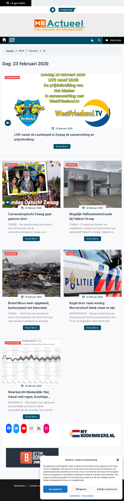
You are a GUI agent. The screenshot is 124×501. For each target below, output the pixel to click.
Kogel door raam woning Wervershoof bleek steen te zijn (92, 305)
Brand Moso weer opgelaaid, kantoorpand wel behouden (28, 305)
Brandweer (11, 254)
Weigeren (81, 489)
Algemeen (11, 165)
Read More (62, 146)
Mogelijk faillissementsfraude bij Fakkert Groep (90, 216)
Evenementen (12, 77)
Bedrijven (71, 165)
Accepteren (55, 489)
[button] (117, 459)
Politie (70, 254)
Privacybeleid (87, 496)
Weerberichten (12, 343)
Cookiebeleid (74, 496)
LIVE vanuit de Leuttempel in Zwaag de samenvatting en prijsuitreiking (54, 137)
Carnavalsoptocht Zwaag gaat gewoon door (30, 216)
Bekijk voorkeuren (107, 489)
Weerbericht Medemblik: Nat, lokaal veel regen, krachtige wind (28, 394)
